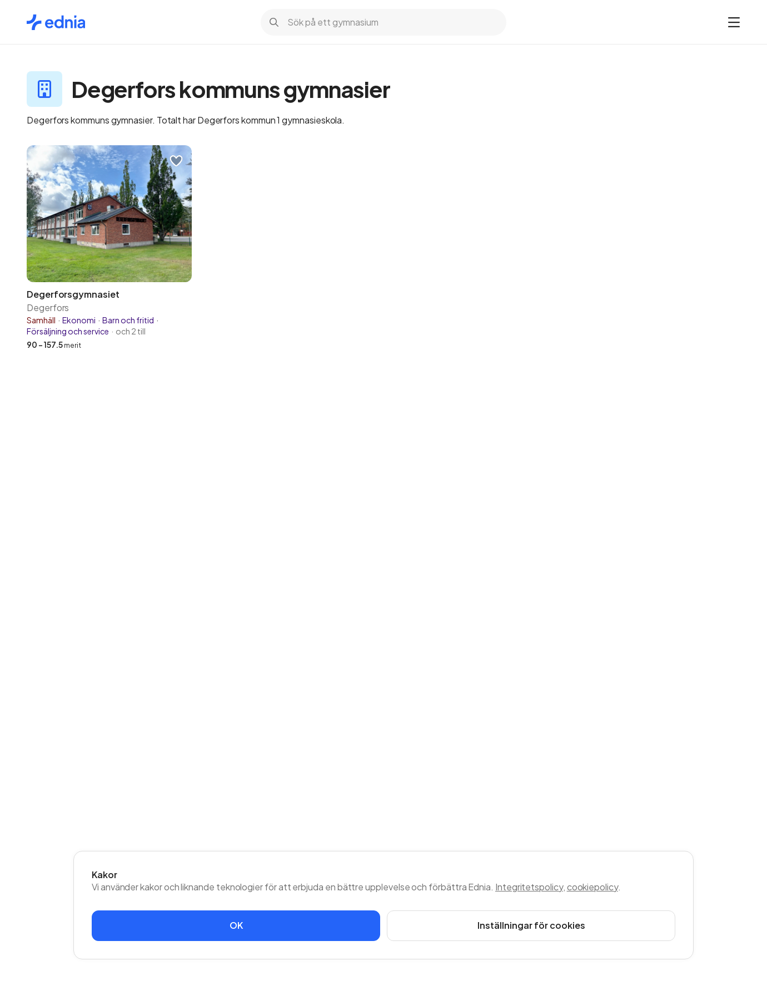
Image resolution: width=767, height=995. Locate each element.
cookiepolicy (592, 887)
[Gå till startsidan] (56, 22)
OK (236, 925)
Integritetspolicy (529, 887)
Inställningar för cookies (531, 925)
